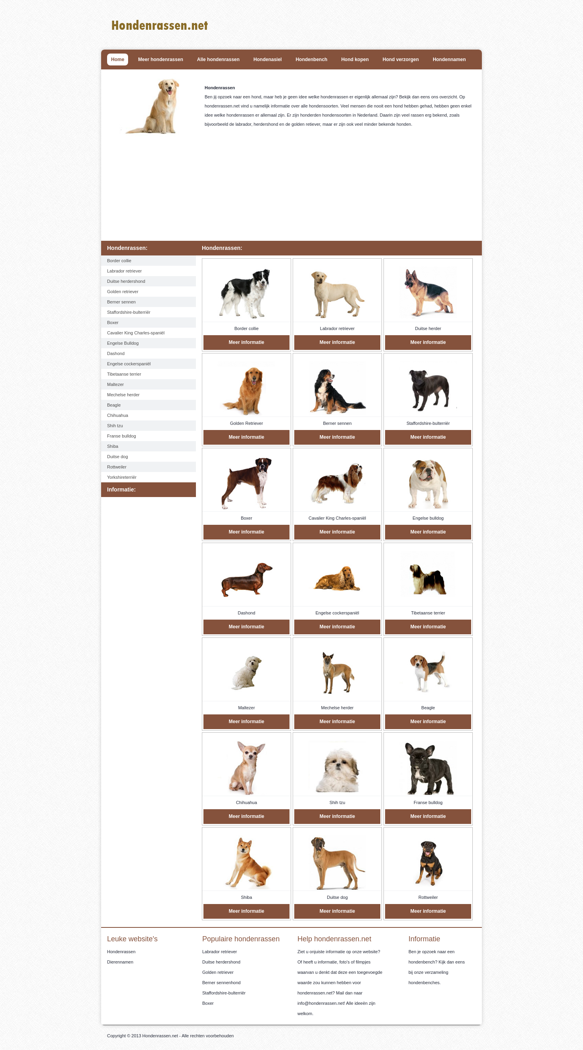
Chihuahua (117, 415)
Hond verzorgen (401, 59)
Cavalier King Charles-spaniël (136, 332)
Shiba (112, 446)
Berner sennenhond (221, 982)
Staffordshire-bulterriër (128, 312)
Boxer (113, 322)
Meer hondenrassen (160, 59)
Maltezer (115, 384)
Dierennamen (120, 962)
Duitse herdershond (126, 281)
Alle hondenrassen (218, 59)
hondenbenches (423, 982)
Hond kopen (354, 59)
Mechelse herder (123, 394)
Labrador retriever (124, 271)
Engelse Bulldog (123, 343)
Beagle (114, 405)
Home (117, 59)
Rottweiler (117, 467)
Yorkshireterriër (121, 477)
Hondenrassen (121, 951)
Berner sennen (121, 301)
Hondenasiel (267, 59)
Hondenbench (311, 59)
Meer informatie (246, 342)
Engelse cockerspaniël (129, 363)
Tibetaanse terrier (124, 374)
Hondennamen (449, 59)
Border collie (119, 260)
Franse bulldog (121, 436)
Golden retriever (122, 291)
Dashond (116, 353)
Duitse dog (117, 456)
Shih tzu (115, 425)
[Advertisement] (293, 190)
